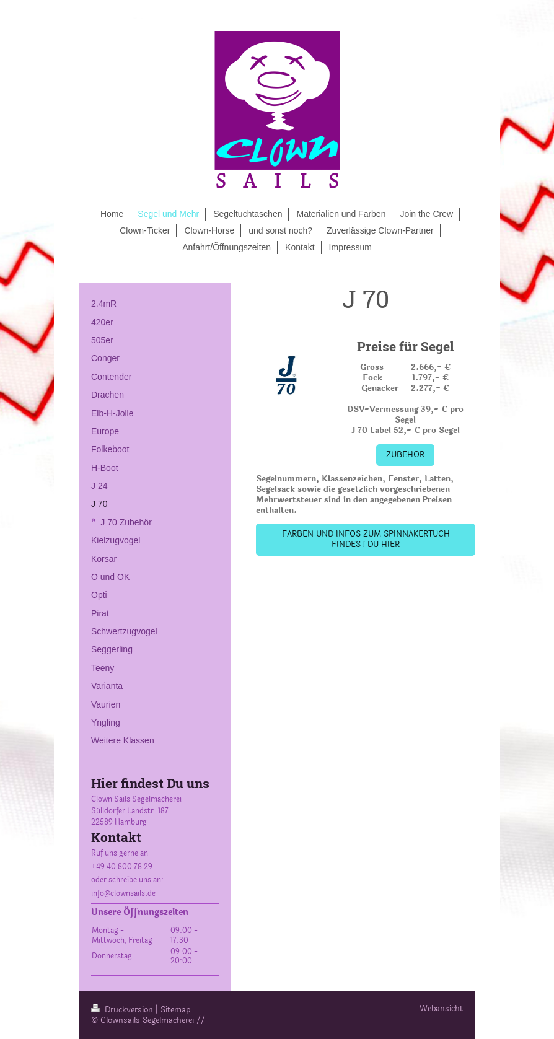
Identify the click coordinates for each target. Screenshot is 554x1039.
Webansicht (441, 1008)
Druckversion (123, 1010)
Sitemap (175, 1010)
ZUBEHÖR (405, 455)
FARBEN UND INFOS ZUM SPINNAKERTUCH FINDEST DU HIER (366, 539)
